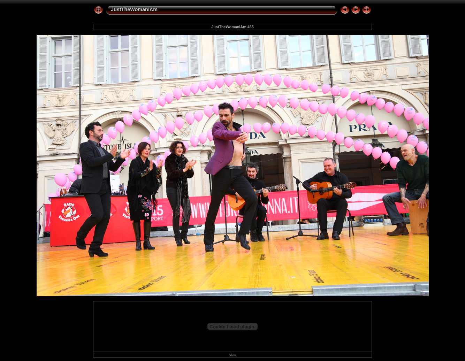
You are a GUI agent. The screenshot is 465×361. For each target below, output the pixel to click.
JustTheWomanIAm (134, 9)
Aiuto (232, 354)
